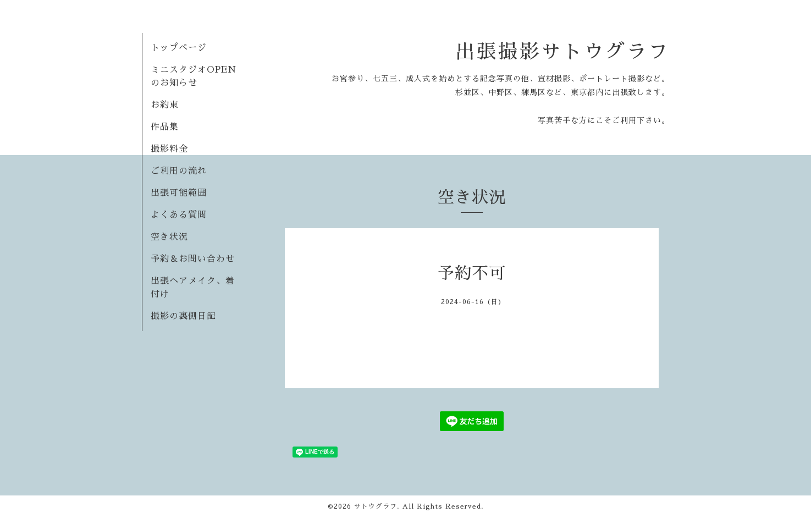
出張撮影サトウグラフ (562, 52)
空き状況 (169, 237)
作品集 (165, 127)
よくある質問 (179, 215)
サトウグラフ (375, 506)
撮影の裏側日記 (183, 316)
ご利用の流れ (179, 171)
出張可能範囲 (179, 193)
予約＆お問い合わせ (193, 259)
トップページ (179, 47)
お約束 (165, 105)
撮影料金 (169, 149)
